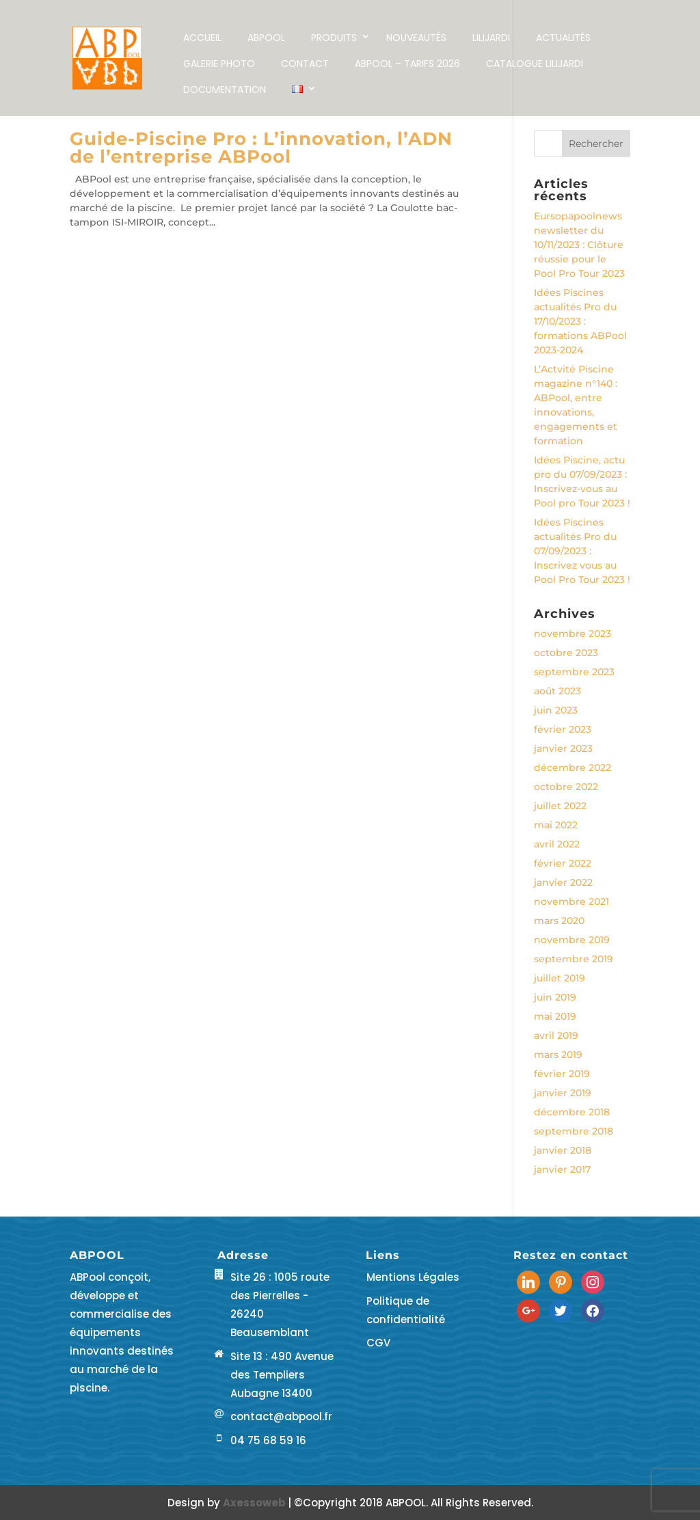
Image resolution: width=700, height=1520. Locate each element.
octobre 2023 (566, 653)
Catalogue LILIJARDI (534, 63)
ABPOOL (266, 37)
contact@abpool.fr (281, 1416)
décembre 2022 (572, 767)
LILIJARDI (491, 37)
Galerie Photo (219, 63)
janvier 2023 (563, 748)
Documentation (224, 89)
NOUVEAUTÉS (416, 37)
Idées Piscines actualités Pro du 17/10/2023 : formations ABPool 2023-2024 (580, 321)
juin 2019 (555, 997)
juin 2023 (556, 710)
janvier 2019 (562, 1093)
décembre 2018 (572, 1112)
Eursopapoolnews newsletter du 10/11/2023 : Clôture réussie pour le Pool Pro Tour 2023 (579, 245)
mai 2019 (555, 1016)
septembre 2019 (573, 959)
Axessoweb (255, 1502)
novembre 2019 (572, 940)
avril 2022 (557, 844)
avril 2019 (556, 1035)
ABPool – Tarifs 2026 (407, 63)
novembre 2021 (571, 901)
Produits (334, 37)
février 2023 (562, 729)
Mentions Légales (412, 1277)
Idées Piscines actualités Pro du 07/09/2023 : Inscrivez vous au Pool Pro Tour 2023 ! (582, 551)
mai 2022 (556, 825)
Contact (305, 63)
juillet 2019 (559, 978)
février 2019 (562, 1074)
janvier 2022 (563, 882)
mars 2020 (559, 920)
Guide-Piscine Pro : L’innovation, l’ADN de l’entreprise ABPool (261, 147)
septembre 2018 (573, 1131)
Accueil (202, 37)
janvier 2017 (562, 1169)
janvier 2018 (562, 1150)
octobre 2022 (566, 787)
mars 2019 (558, 1054)
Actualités (563, 37)
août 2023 (557, 691)
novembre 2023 (572, 633)
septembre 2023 (574, 672)
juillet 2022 (560, 806)
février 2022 (562, 863)
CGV (378, 1342)
